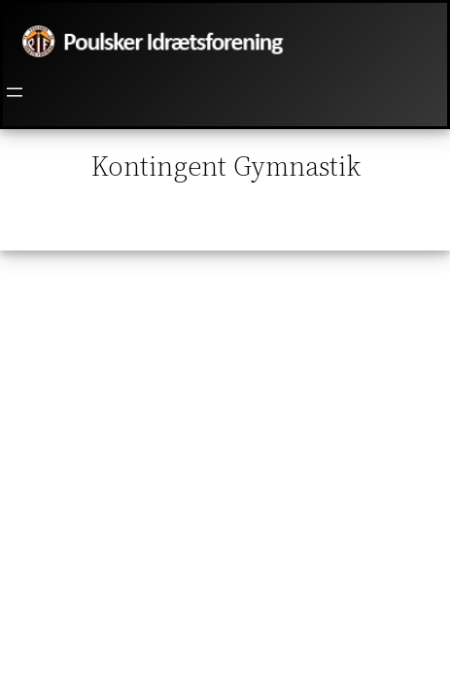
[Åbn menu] (14, 92)
